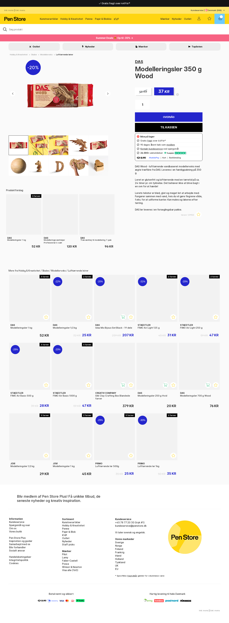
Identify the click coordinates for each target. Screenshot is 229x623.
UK (116, 565)
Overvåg (168, 117)
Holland (119, 558)
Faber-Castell (70, 560)
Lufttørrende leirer (64, 54)
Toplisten (196, 46)
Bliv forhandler (17, 547)
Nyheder (177, 18)
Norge (118, 545)
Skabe (34, 54)
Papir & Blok (69, 531)
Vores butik (15, 531)
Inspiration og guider (20, 541)
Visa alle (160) (70, 570)
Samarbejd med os (19, 544)
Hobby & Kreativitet (71, 18)
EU (116, 568)
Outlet (187, 18)
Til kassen (168, 127)
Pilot (64, 554)
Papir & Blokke (103, 18)
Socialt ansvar (17, 550)
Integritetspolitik (18, 560)
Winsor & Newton (72, 566)
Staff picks (68, 544)
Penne (89, 18)
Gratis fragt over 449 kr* (114, 3)
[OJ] (114, 29)
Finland (119, 549)
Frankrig (119, 552)
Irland (118, 555)
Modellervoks (46, 54)
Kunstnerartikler (49, 18)
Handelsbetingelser (20, 556)
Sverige (119, 542)
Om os (12, 528)
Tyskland (120, 562)
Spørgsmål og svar (19, 525)
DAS (139, 61)
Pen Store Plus (17, 537)
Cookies (13, 563)
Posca (65, 563)
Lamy (65, 557)
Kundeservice (197, 10)
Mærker (165, 18)
